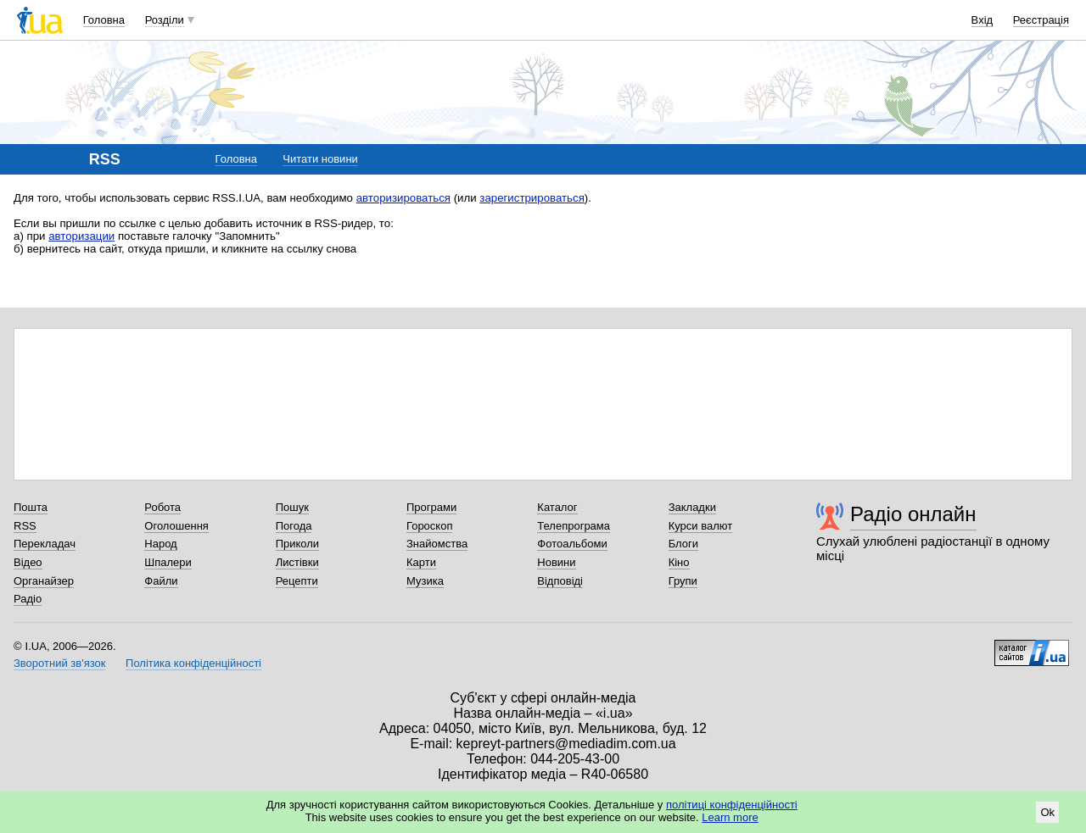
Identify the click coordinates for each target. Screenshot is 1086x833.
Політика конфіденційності (193, 663)
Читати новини (320, 159)
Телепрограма (573, 525)
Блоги (683, 543)
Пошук (292, 507)
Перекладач (45, 543)
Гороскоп (429, 525)
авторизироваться (403, 198)
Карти (421, 562)
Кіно (679, 562)
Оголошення (176, 525)
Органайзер (44, 581)
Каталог (557, 507)
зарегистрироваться (532, 198)
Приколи (297, 543)
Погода (294, 525)
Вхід (982, 20)
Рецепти (297, 581)
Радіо (28, 598)
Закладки (692, 507)
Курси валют (701, 525)
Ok (1047, 812)
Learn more (730, 817)
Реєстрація (1041, 20)
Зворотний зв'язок (59, 663)
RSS (25, 525)
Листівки (297, 562)
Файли (160, 581)
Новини (556, 562)
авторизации (81, 236)
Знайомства (436, 543)
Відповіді (560, 581)
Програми (431, 507)
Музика (425, 581)
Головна (104, 20)
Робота (162, 507)
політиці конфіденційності (732, 804)
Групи (683, 581)
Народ (160, 543)
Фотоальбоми (572, 543)
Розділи (164, 20)
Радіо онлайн (913, 514)
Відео (28, 562)
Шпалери (168, 562)
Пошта (31, 507)
